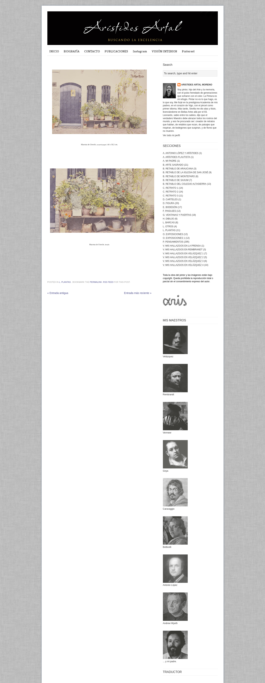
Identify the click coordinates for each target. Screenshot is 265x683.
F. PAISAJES (169, 211)
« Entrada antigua (57, 293)
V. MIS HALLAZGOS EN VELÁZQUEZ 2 (183, 257)
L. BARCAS (169, 222)
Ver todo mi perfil (171, 135)
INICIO (54, 51)
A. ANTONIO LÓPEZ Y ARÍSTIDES (181, 153)
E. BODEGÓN (170, 207)
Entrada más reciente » (138, 293)
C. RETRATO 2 (170, 191)
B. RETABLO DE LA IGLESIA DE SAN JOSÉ (185, 172)
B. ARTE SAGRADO (173, 165)
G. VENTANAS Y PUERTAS (177, 215)
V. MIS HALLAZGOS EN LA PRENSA (182, 245)
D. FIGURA (168, 203)
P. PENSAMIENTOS (173, 241)
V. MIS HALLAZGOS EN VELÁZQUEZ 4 (183, 265)
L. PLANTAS (65, 282)
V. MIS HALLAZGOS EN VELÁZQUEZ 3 (183, 261)
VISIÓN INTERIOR (164, 51)
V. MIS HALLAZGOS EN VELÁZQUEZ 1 (183, 253)
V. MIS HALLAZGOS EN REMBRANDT (183, 249)
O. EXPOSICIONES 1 (174, 238)
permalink (96, 282)
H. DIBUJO (168, 218)
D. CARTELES (170, 199)
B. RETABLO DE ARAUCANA (178, 168)
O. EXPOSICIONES (173, 234)
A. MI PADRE (170, 161)
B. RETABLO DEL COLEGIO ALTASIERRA (184, 184)
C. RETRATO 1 (170, 188)
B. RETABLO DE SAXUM (176, 180)
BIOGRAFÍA (71, 51)
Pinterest (188, 51)
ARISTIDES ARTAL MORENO (196, 84)
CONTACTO (92, 51)
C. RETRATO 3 (170, 195)
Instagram (140, 51)
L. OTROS (168, 226)
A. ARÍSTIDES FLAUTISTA (176, 157)
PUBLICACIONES (116, 51)
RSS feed (108, 282)
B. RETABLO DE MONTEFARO (179, 176)
